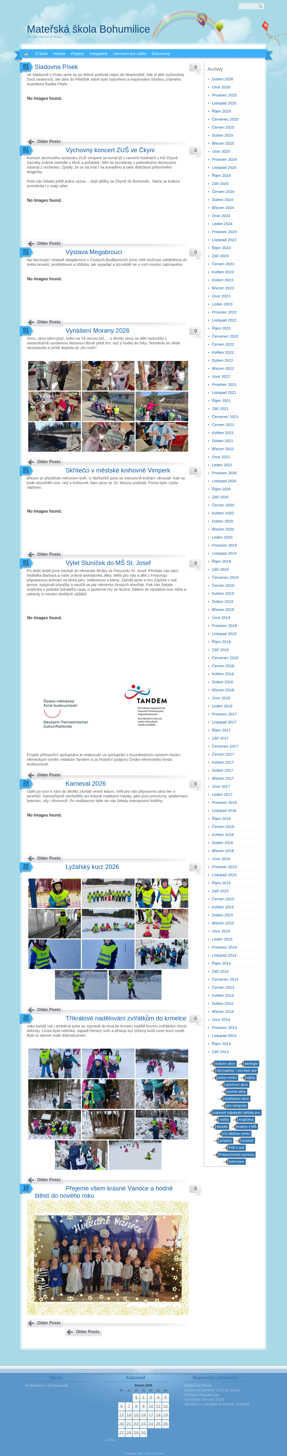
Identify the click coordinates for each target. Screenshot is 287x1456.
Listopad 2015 (224, 875)
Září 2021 (220, 408)
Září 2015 (220, 891)
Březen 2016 (223, 850)
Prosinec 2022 (224, 312)
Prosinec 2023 (224, 231)
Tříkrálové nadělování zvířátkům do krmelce (126, 1018)
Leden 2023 (222, 304)
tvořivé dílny (236, 1091)
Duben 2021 (222, 440)
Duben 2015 (222, 915)
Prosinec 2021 (224, 384)
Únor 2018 (221, 698)
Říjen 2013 (221, 1043)
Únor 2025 (221, 151)
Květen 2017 (223, 762)
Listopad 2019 (224, 553)
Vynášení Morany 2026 (97, 330)
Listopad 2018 (224, 633)
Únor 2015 (221, 931)
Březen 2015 (223, 923)
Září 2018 (220, 649)
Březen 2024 (223, 207)
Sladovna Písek (56, 66)
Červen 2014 (223, 987)
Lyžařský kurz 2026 (92, 866)
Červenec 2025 (225, 119)
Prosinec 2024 (224, 159)
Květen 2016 (223, 834)
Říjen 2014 (221, 963)
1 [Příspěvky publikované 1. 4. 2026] (136, 1397)
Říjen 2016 (221, 818)
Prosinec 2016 (224, 802)
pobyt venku (227, 1077)
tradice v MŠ (246, 1126)
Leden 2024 (222, 223)
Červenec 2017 (225, 746)
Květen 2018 (223, 674)
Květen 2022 (223, 352)
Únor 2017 (221, 786)
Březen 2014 (223, 1011)
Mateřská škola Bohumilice (88, 29)
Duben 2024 (222, 199)
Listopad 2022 (224, 320)
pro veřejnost (237, 1105)
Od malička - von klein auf (236, 1070)
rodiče (224, 1119)
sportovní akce (236, 1084)
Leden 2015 (222, 939)
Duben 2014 (222, 1003)
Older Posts (49, 141)
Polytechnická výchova (236, 1155)
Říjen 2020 (221, 489)
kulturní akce (225, 1063)
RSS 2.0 (265, 26)
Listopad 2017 (224, 722)
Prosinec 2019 (224, 545)
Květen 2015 (223, 907)
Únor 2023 (221, 296)
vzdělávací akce (236, 1098)
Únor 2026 (221, 87)
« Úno (110, 1440)
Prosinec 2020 (224, 473)
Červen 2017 (223, 754)
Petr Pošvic (158, 1453)
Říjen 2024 (221, 175)
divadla (222, 1126)
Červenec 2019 (225, 577)
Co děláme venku (236, 1133)
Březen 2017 (223, 778)
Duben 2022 (222, 360)
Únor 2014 (221, 1019)
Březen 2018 (223, 690)
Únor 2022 (221, 376)
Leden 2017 (222, 794)
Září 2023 (220, 256)
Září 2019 (220, 569)
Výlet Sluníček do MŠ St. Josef (108, 562)
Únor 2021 (221, 457)
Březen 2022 (223, 368)
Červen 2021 (223, 424)
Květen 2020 (223, 513)
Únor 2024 (221, 215)
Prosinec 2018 (224, 625)
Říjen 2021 (221, 400)
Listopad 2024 (224, 167)
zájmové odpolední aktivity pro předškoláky (236, 1113)
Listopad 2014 (224, 955)
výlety (250, 1077)
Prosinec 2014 (224, 947)
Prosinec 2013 (224, 1027)
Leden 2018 (222, 706)
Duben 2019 (222, 601)
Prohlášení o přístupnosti (46, 1385)
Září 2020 (220, 497)
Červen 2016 (223, 826)
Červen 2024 (223, 191)
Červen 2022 (223, 344)
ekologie (251, 1063)
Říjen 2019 (221, 561)
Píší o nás (236, 1148)
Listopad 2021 (224, 392)
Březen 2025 (223, 143)
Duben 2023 (222, 280)
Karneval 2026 (86, 783)
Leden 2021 (222, 465)
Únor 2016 (221, 858)
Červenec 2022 (225, 336)
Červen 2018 (223, 666)
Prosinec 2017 (224, 714)
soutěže (247, 1140)
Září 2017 (220, 738)
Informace (236, 1162)
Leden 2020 (222, 537)
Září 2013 (220, 1051)
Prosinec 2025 (224, 95)
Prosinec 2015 (224, 867)
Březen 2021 (223, 449)
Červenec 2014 (225, 979)
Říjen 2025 (221, 111)
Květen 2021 (223, 432)
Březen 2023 (223, 288)
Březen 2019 (223, 609)
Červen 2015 (223, 899)
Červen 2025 (223, 127)
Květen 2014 (223, 995)
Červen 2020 (223, 505)
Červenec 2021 (225, 416)
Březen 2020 (223, 529)
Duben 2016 (222, 842)
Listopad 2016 (224, 810)
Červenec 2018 (225, 658)
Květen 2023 (223, 272)
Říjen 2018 (221, 641)
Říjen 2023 (221, 248)
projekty (226, 1140)
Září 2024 (220, 183)
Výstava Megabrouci (94, 251)
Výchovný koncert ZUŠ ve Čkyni (110, 150)
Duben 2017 (222, 770)
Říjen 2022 (221, 328)
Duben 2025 (222, 135)
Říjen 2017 (221, 730)
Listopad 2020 (224, 481)
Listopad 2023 (224, 240)
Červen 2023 (223, 264)
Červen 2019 (223, 585)
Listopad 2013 (224, 1035)
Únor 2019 (221, 617)
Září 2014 (220, 971)
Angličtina (246, 1119)
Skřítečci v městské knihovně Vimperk (118, 470)
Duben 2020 (222, 521)
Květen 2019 (223, 593)
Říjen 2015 (221, 883)
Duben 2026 (222, 79)
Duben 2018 (222, 682)
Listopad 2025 (224, 103)
